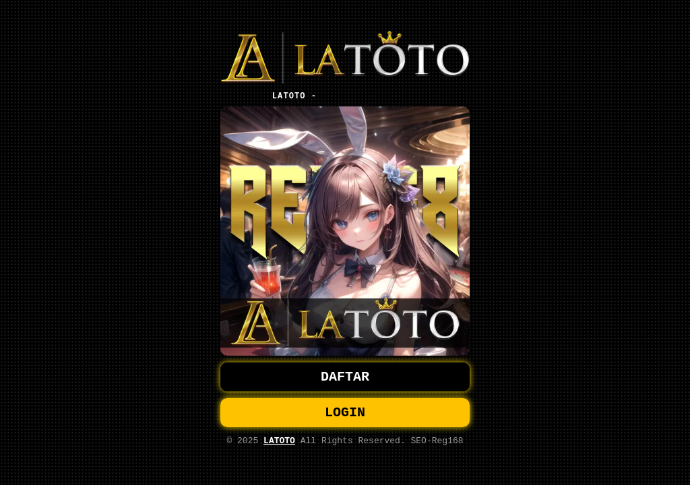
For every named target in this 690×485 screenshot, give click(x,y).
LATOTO (279, 445)
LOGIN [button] (345, 414)
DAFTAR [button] (345, 375)
